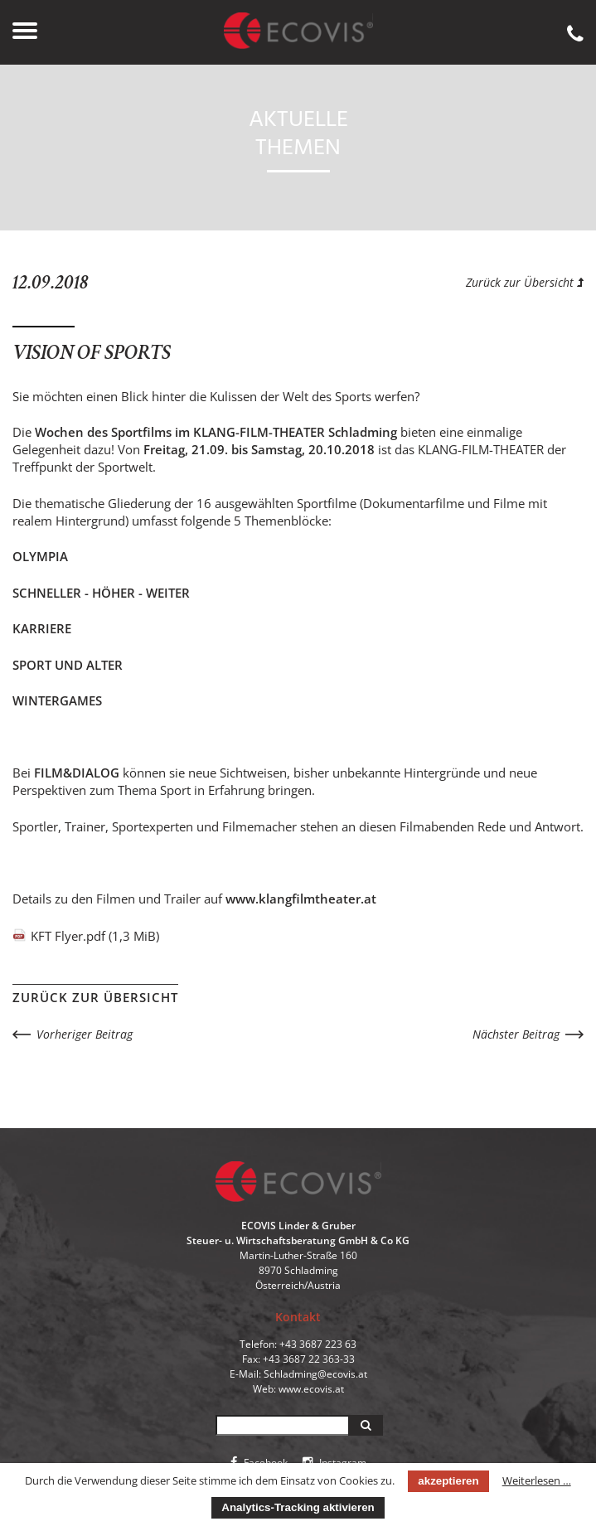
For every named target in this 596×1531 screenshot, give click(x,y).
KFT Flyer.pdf (95, 936)
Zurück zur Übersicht (525, 282)
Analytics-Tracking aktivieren (297, 1507)
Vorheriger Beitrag (84, 1034)
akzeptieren (448, 1481)
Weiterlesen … (536, 1480)
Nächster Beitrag (516, 1034)
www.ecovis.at (311, 1389)
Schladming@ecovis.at (315, 1374)
